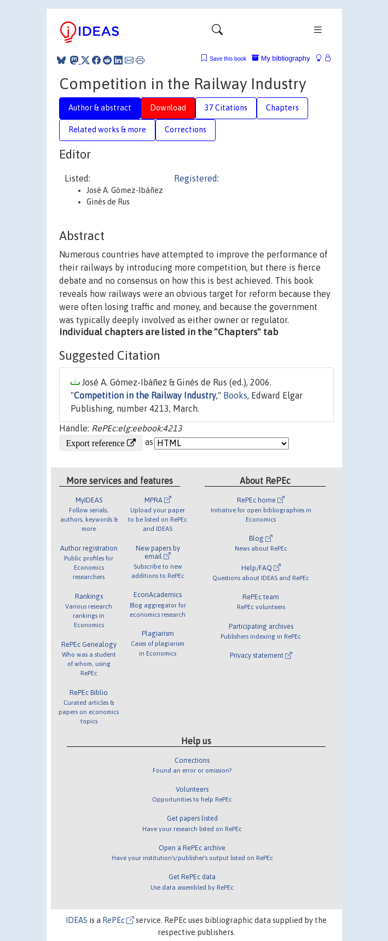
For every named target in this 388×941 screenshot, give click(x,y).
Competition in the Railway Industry (145, 395)
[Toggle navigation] (217, 32)
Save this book (228, 59)
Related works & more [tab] (107, 129)
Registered (195, 178)
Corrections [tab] (185, 129)
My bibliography (281, 58)
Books (235, 395)
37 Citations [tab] (226, 107)
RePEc (118, 920)
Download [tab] (168, 107)
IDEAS (77, 920)
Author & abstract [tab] (99, 107)
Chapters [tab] (282, 107)
